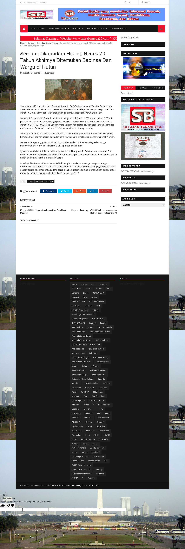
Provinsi (75, 443)
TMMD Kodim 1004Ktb (81, 469)
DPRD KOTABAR (78, 301)
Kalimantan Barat (79, 370)
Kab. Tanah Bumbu (96, 349)
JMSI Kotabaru (77, 327)
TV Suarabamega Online (82, 474)
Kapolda (101, 379)
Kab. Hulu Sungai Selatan (100, 331)
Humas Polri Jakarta (80, 318)
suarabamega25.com (39, 485)
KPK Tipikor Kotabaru (102, 405)
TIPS (105, 461)
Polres (74, 439)
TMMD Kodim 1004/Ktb (81, 465)
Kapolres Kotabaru (91, 383)
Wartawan (100, 474)
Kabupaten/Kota (118, 29)
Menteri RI (89, 413)
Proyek (85, 443)
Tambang (95, 452)
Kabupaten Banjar (100, 357)
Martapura (76, 413)
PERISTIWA (90, 430)
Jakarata (92, 323)
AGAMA (84, 284)
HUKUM (95, 310)
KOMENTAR (157, 88)
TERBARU (128, 88)
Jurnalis (90, 327)
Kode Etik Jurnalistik (97, 29)
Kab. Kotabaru (102, 340)
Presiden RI (103, 439)
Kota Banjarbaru (98, 396)
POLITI (96, 435)
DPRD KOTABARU (96, 301)
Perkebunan (104, 430)
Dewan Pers (78, 29)
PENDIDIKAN (77, 430)
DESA (85, 297)
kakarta (75, 366)
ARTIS (93, 284)
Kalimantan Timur (99, 375)
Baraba (88, 288)
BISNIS (85, 293)
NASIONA (76, 417)
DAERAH (75, 297)
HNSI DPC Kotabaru (80, 310)
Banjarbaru (76, 288)
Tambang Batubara (80, 456)
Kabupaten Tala (102, 361)
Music (107, 413)
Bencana (75, 293)
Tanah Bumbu (98, 456)
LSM (101, 409)
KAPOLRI (106, 383)
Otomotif (100, 422)
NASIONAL (88, 417)
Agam (74, 284)
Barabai (31, 43)
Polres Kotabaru (88, 439)
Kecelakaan (89, 387)
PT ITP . (95, 443)
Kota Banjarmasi (78, 400)
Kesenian (75, 396)
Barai (109, 288)
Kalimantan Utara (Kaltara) (82, 379)
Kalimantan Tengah (80, 375)
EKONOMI (76, 306)
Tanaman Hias (78, 461)
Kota (85, 396)
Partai (89, 426)
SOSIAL (75, 452)
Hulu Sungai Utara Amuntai (83, 314)
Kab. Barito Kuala (105, 327)
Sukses (84, 452)
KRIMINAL (76, 409)
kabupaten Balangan (80, 357)
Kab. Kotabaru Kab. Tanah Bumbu (86, 344)
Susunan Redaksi (37, 29)
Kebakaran (76, 387)
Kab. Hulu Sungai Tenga (81, 336)
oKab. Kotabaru (103, 417)
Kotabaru (76, 405)
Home (22, 2)
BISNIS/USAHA (98, 293)
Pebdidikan (100, 426)
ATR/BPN (103, 284)
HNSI (98, 306)
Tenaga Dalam (94, 461)
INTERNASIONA (98, 318)
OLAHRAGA (76, 422)
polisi (87, 435)
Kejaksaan (103, 387)
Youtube (91, 478)
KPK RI (86, 405)
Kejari (74, 392)
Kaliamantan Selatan (90, 366)
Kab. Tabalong (78, 349)
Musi (99, 413)
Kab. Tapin (93, 353)
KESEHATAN (98, 392)
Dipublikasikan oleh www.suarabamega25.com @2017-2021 (74, 485)
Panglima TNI (77, 426)
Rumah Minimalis (79, 448)
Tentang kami (32, 2)
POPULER (142, 88)
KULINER (87, 409)
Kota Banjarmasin (97, 400)
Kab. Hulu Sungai (79, 331)
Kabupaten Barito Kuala (81, 361)
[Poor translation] (10, 505)
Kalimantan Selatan (98, 370)
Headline (88, 306)
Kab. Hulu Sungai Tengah (47, 43)
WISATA (75, 478)
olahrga (89, 422)
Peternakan (76, 435)
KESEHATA (85, 392)
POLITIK (107, 435)
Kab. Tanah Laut (78, 353)
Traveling (98, 469)
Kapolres (75, 383)
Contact (43, 2)
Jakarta (103, 323)
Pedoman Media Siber (59, 29)
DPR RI (94, 297)
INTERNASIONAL (78, 323)
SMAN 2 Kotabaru (97, 448)
